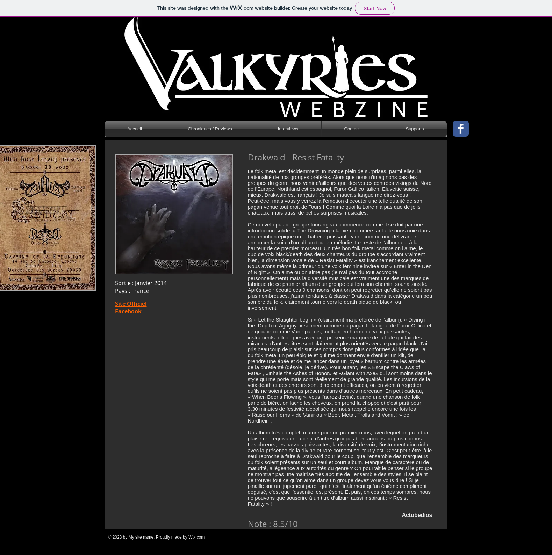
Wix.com (196, 537)
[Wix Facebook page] (461, 129)
